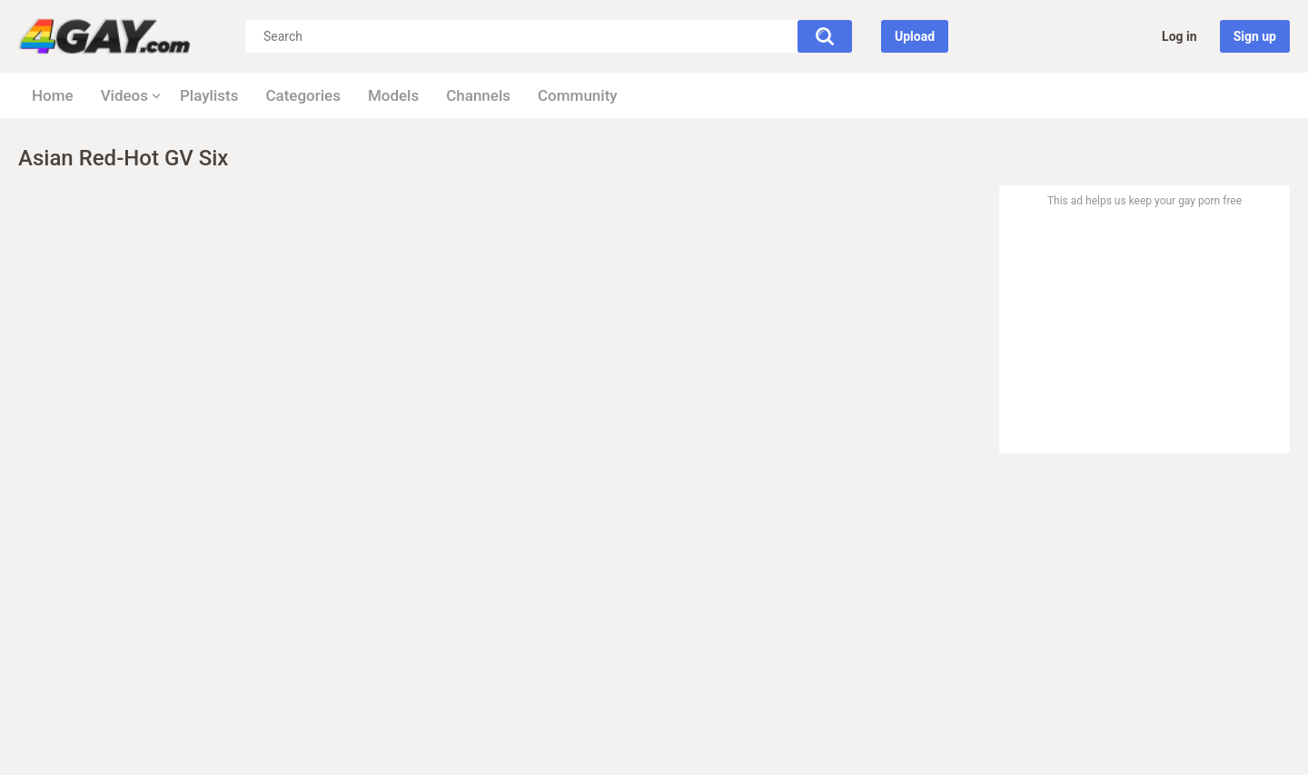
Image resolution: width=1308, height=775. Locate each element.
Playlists (209, 95)
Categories (303, 95)
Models (393, 95)
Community (578, 95)
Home (53, 95)
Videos (124, 95)
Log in (1179, 36)
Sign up (1255, 36)
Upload (915, 36)
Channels (478, 95)
